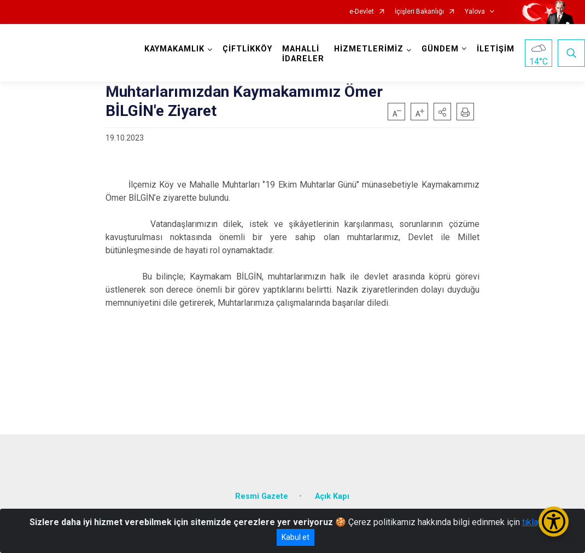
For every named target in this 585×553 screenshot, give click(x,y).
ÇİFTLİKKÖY (247, 49)
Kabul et (295, 537)
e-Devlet (361, 11)
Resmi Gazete (261, 495)
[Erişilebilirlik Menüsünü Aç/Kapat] (554, 522)
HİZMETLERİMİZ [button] (368, 49)
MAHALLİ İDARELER (303, 53)
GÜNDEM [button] (440, 49)
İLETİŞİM (495, 49)
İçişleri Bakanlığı (419, 11)
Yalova (475, 11)
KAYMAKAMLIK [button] (174, 49)
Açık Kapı (332, 495)
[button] (442, 111)
